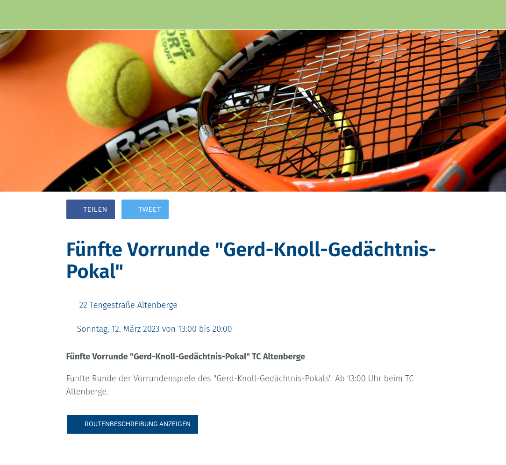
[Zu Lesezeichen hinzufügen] (406, 210)
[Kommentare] (429, 210)
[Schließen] (15, 15)
